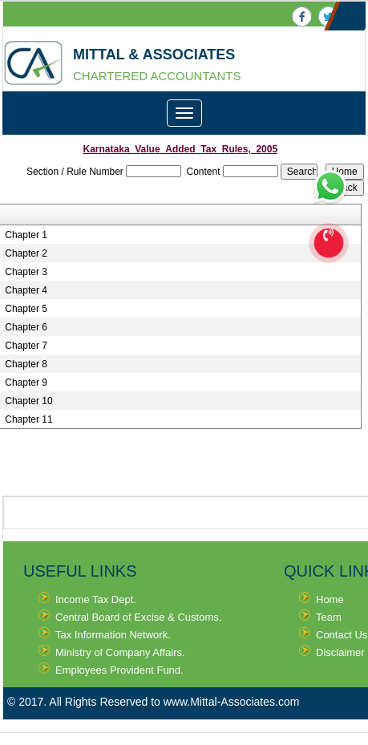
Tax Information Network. (113, 635)
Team (329, 617)
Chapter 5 (26, 308)
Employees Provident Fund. (119, 670)
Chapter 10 (28, 401)
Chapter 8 (26, 364)
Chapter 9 (26, 382)
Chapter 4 (26, 290)
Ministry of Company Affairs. (120, 652)
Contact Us (341, 635)
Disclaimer (340, 652)
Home (330, 599)
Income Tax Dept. (95, 599)
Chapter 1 (26, 235)
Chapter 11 (28, 419)
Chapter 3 (26, 271)
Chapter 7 (26, 345)
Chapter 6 (26, 327)
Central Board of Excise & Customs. (138, 617)
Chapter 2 (26, 253)
